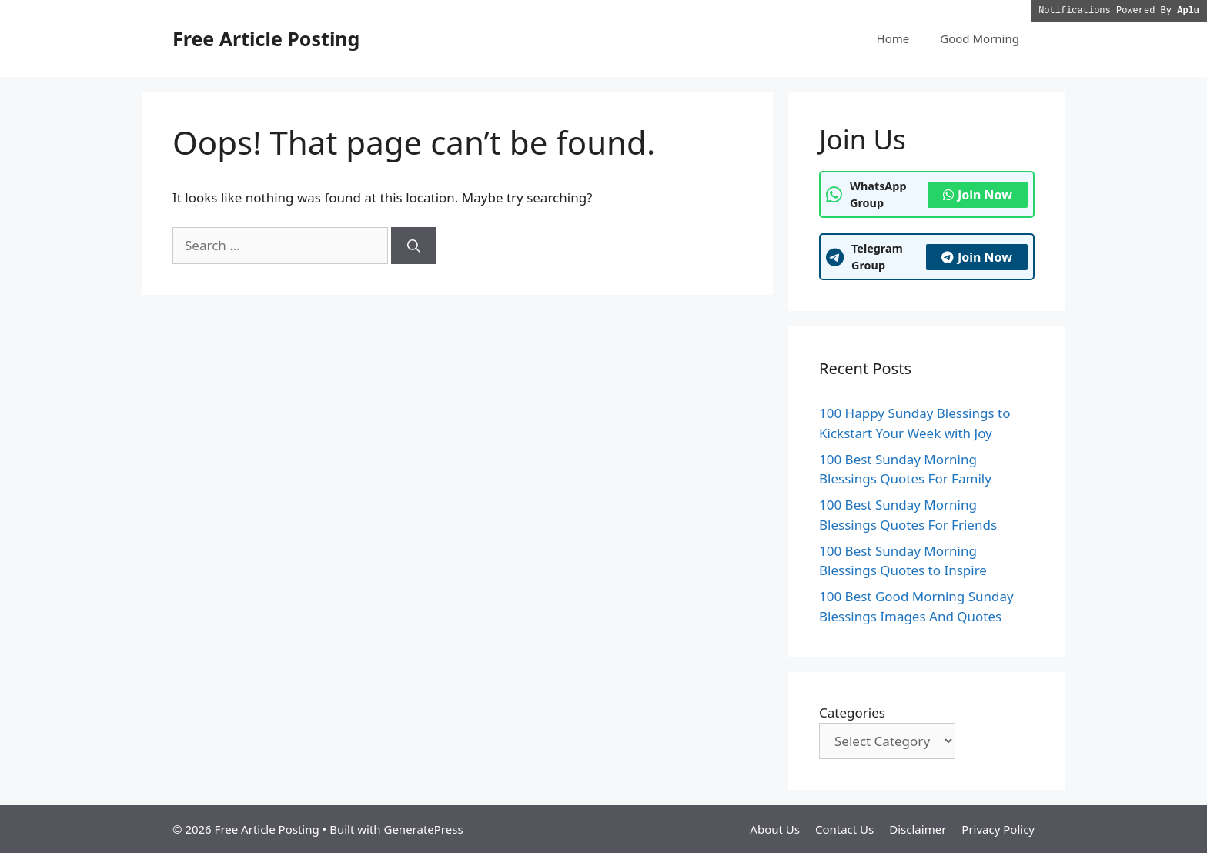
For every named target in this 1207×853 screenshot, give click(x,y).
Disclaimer (917, 829)
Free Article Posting (265, 38)
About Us (775, 829)
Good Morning (979, 38)
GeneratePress (423, 829)
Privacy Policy (998, 829)
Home (893, 38)
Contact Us (844, 829)
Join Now (977, 194)
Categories (852, 712)
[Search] (413, 245)
